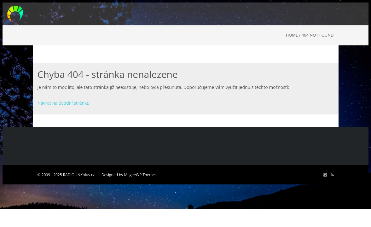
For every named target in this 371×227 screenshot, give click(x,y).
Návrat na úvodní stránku (64, 103)
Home (292, 35)
